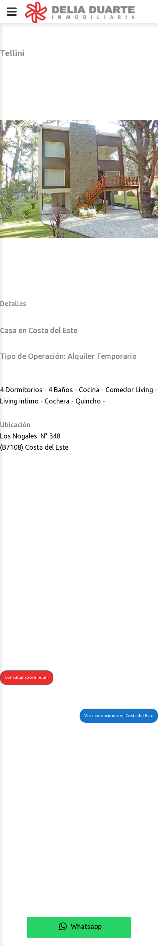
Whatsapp (79, 926)
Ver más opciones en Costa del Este (118, 715)
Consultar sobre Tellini (27, 677)
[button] (12, 179)
